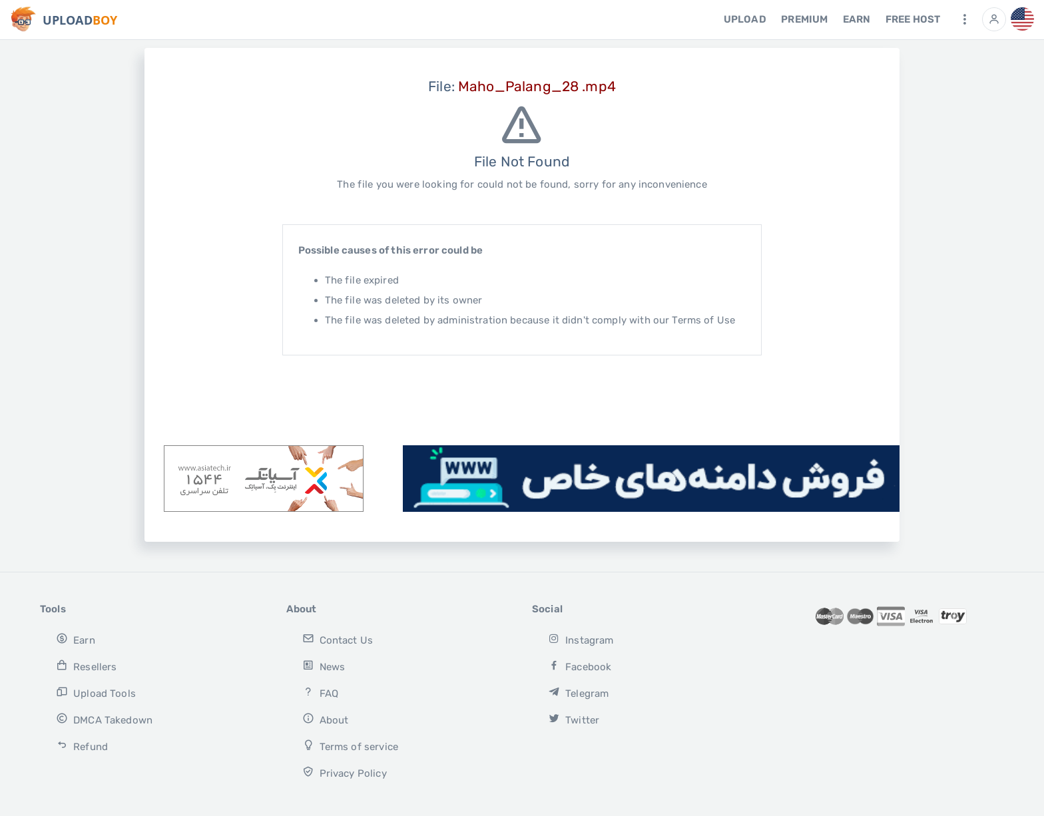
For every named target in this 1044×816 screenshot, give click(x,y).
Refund (82, 746)
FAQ (320, 693)
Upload (745, 19)
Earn (857, 19)
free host (913, 19)
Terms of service (350, 746)
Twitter (573, 719)
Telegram (578, 693)
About (325, 719)
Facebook (579, 666)
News (323, 666)
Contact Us (337, 639)
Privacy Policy (344, 772)
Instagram (580, 639)
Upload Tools (95, 693)
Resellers (86, 666)
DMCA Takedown (104, 719)
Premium (804, 19)
